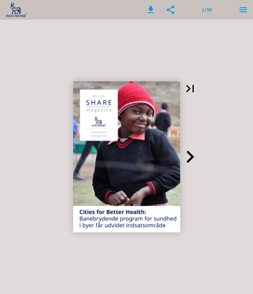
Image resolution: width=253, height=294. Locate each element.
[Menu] (243, 10)
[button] (151, 10)
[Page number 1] (207, 10)
